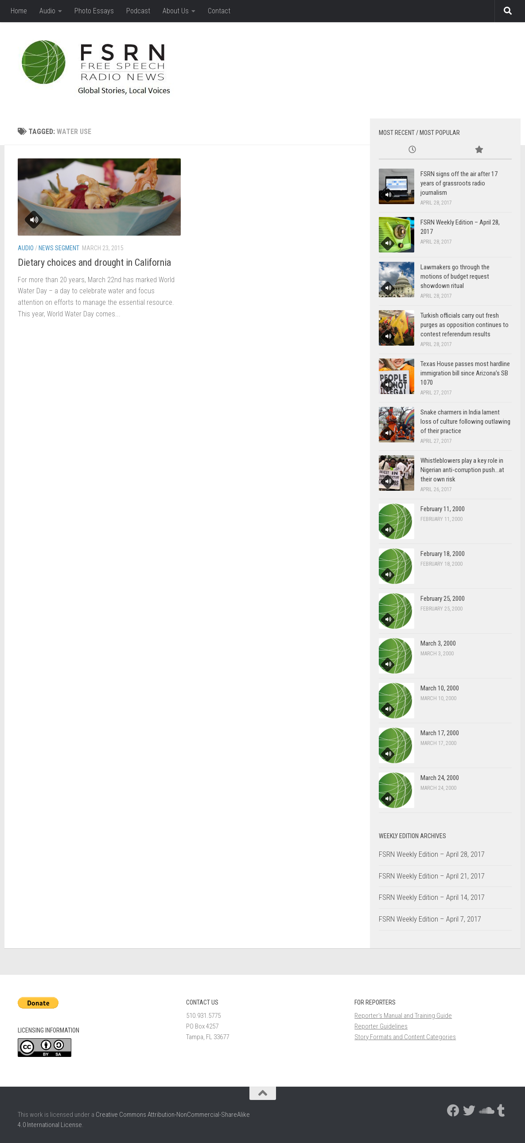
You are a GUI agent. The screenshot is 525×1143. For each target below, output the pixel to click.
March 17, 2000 (439, 733)
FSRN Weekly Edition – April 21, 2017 (432, 875)
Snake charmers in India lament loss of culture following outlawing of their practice (465, 421)
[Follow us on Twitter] (469, 1110)
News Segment (59, 248)
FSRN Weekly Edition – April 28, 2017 (432, 854)
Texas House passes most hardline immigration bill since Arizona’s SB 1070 (465, 373)
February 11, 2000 (442, 509)
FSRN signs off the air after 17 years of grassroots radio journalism (459, 183)
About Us (176, 11)
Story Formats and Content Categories (405, 1037)
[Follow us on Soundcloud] (485, 1110)
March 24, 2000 (439, 778)
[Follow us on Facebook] (453, 1110)
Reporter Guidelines (381, 1026)
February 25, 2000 (442, 599)
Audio (47, 11)
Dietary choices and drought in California (94, 262)
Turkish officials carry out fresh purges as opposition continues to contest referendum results (464, 324)
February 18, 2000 (442, 554)
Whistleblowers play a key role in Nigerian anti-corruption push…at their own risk (462, 470)
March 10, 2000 (439, 688)
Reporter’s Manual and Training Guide (403, 1016)
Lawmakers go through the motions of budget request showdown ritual (455, 276)
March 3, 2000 (438, 643)
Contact (219, 11)
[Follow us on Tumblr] (501, 1110)
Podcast (138, 11)
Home (19, 11)
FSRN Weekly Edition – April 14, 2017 (432, 897)
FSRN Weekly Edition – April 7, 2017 (430, 918)
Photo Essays (94, 11)
